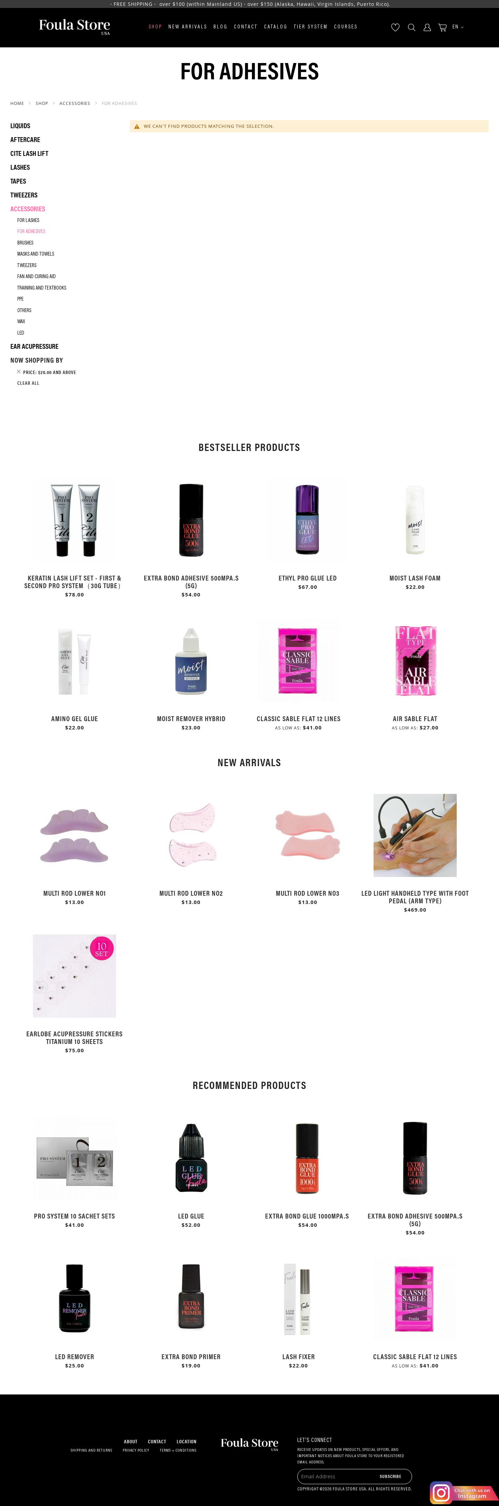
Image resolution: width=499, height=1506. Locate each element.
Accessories (76, 103)
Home (18, 103)
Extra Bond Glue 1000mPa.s (308, 1216)
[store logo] (74, 27)
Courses (346, 27)
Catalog (276, 27)
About (131, 1441)
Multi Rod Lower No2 (191, 893)
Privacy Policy (136, 1451)
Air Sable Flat (415, 718)
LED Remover (74, 1356)
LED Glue (191, 1216)
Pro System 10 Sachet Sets (74, 1216)
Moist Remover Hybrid (191, 718)
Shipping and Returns (91, 1451)
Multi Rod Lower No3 (308, 893)
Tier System (311, 27)
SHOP (43, 103)
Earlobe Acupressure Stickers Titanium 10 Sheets (74, 1037)
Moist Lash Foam (415, 578)
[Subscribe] (391, 1476)
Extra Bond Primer (191, 1356)
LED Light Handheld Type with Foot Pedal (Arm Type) (415, 896)
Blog (220, 27)
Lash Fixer (298, 1356)
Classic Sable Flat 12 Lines (299, 718)
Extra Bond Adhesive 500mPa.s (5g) (191, 581)
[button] (456, 28)
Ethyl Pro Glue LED (308, 578)
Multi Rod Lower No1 (74, 893)
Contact (246, 27)
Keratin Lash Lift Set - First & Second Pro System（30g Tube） (74, 581)
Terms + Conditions (178, 1451)
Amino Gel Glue (74, 718)
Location (186, 1441)
